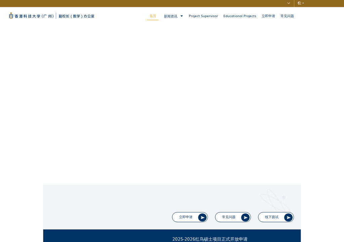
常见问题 (287, 15)
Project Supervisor (203, 15)
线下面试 (274, 218)
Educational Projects (239, 15)
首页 (152, 15)
